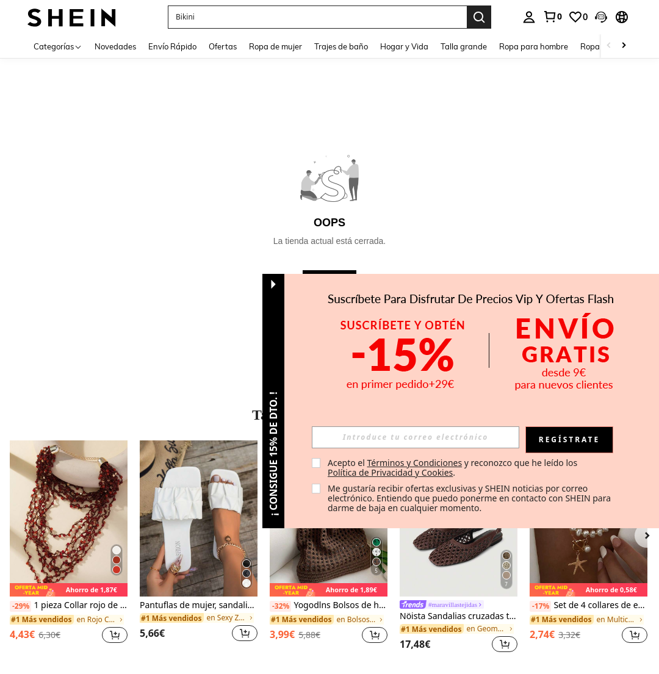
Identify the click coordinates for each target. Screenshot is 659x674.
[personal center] (529, 17)
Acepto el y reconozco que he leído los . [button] (454, 467)
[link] (552, 16)
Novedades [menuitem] (115, 46)
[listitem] (69, 548)
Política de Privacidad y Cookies (390, 472)
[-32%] (280, 606)
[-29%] (20, 606)
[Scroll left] (609, 46)
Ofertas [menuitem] (223, 46)
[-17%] (540, 606)
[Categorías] (57, 46)
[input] (415, 437)
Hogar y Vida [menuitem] (404, 46)
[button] (601, 17)
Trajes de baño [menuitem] (341, 46)
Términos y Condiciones (414, 462)
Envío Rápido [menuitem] (172, 46)
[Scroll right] (623, 46)
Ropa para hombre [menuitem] (533, 46)
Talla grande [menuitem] (464, 46)
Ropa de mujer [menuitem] (275, 46)
